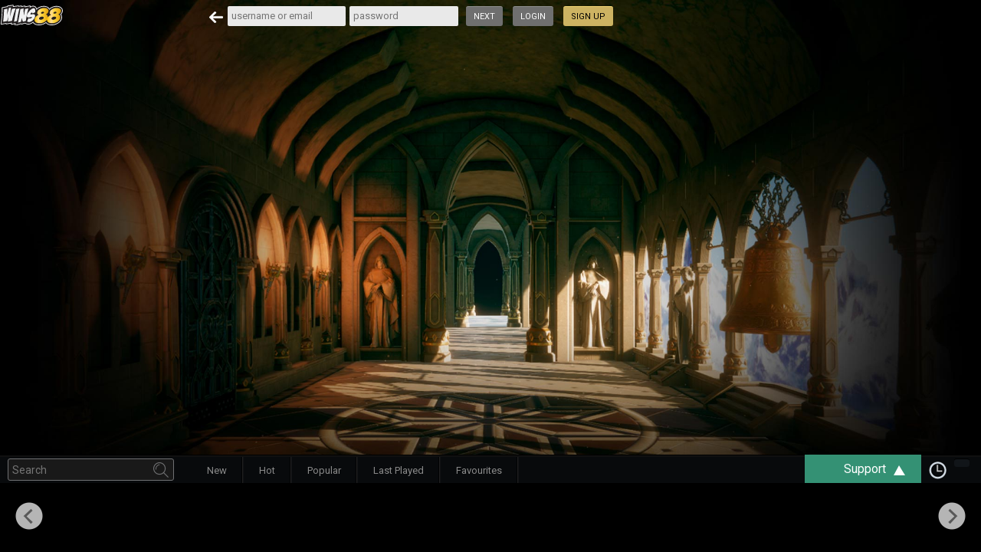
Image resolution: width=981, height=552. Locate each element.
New (217, 470)
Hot (267, 470)
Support (882, 469)
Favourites (479, 470)
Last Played (398, 470)
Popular (324, 470)
